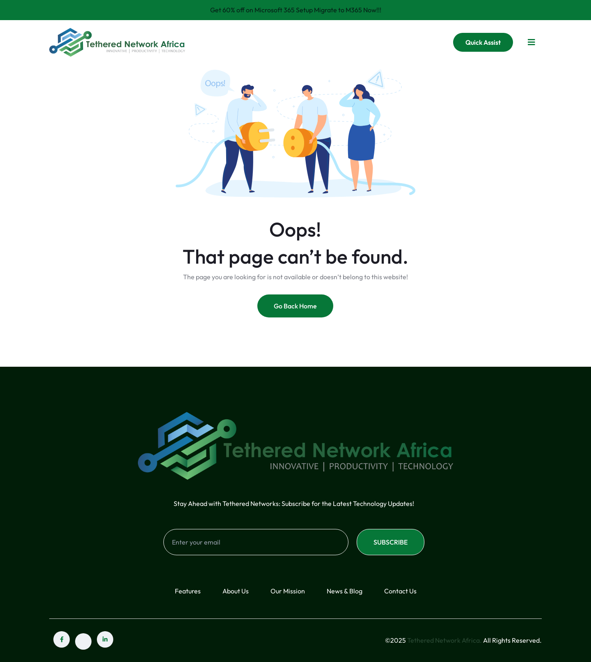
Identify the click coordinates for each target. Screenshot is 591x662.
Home (236, 42)
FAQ (356, 42)
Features (188, 591)
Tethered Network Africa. (444, 640)
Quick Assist (483, 42)
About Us (274, 42)
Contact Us (395, 42)
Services (315, 42)
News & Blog (344, 591)
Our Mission (287, 591)
